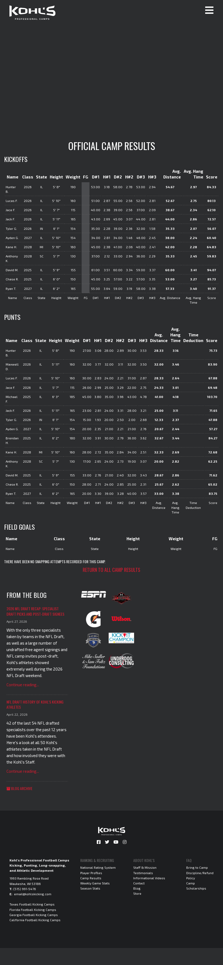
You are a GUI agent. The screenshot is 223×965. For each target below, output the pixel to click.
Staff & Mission (145, 867)
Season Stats (90, 888)
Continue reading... (22, 684)
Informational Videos (149, 878)
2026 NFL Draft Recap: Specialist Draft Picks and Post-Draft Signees (35, 611)
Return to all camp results (111, 569)
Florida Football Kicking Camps (32, 909)
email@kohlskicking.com (32, 894)
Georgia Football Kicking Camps (33, 915)
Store (137, 893)
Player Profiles (91, 873)
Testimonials (143, 873)
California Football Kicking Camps (35, 920)
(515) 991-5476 (24, 889)
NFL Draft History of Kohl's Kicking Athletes (35, 704)
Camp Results (90, 878)
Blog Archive (19, 788)
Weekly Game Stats (95, 883)
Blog (137, 888)
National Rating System (98, 867)
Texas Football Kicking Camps (32, 904)
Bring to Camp (197, 867)
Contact (139, 883)
